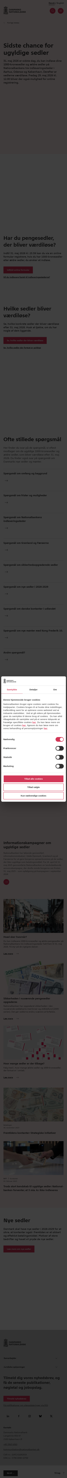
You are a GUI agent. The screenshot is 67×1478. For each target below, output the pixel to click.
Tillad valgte (33, 787)
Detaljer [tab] (34, 689)
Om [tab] (55, 689)
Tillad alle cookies (33, 779)
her (34, 722)
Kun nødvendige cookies (33, 795)
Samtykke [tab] (12, 689)
